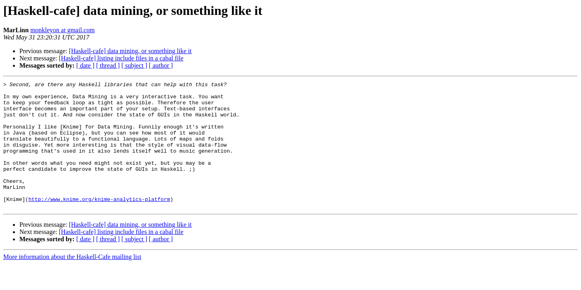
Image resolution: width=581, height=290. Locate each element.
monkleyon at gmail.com (62, 30)
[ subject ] (134, 65)
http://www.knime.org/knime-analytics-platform (99, 223)
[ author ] (161, 65)
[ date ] (85, 65)
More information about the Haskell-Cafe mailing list (72, 282)
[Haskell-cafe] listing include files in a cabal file (121, 58)
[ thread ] (108, 65)
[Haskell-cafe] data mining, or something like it (130, 51)
